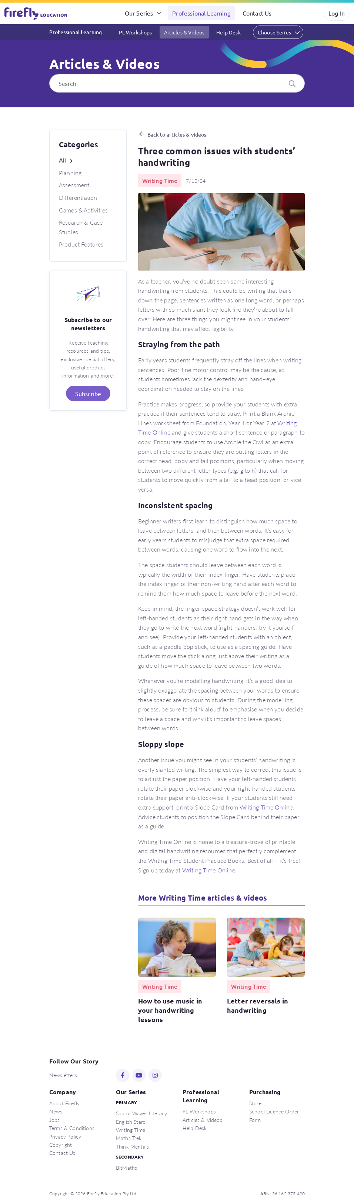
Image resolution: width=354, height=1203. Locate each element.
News (56, 1111)
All (62, 160)
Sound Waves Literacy (141, 1113)
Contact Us (257, 13)
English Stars (130, 1121)
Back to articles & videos (177, 134)
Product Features (81, 244)
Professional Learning (201, 13)
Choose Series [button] (274, 32)
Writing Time (130, 1129)
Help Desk (228, 32)
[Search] (177, 83)
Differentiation (78, 197)
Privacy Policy (65, 1136)
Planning (70, 172)
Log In (336, 13)
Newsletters (63, 1075)
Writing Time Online (266, 807)
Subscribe (88, 393)
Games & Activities (83, 210)
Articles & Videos (184, 32)
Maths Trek (129, 1138)
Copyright (60, 1144)
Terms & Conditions (71, 1128)
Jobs (54, 1119)
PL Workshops (135, 32)
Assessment (74, 185)
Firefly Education (36, 13)
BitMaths (126, 1167)
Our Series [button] (139, 13)
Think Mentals (132, 1146)
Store (255, 1103)
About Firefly (64, 1103)
